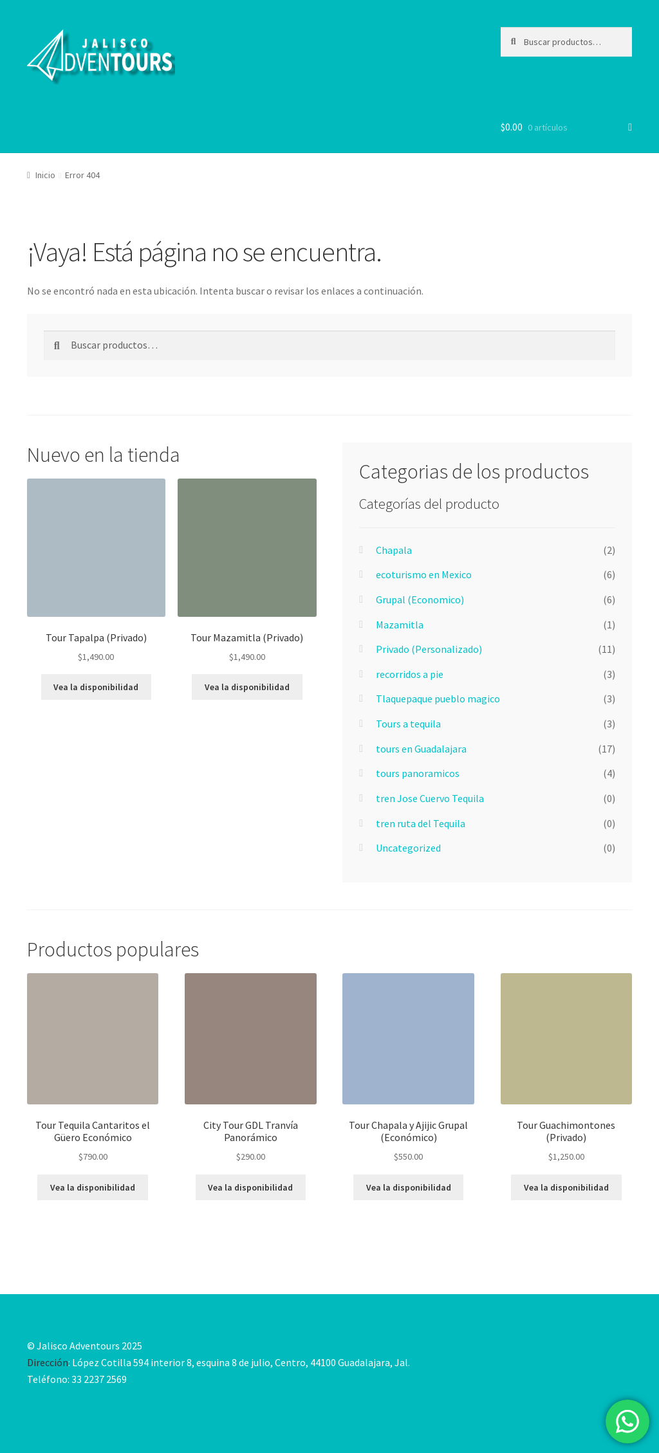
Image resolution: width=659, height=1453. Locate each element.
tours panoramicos (417, 773)
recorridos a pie (409, 674)
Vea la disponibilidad (95, 687)
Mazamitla (399, 624)
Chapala (394, 550)
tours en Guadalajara (421, 748)
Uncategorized (408, 847)
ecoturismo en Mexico (424, 574)
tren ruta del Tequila (420, 823)
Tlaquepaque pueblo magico (438, 698)
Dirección (47, 1362)
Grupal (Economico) (420, 599)
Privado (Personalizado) (429, 649)
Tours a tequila (408, 723)
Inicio (45, 175)
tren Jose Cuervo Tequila (430, 798)
